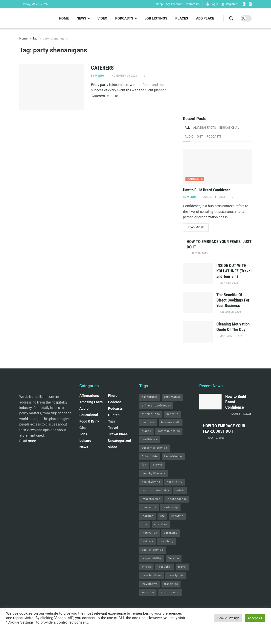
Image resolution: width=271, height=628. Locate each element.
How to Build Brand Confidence (206, 190)
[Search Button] (231, 18)
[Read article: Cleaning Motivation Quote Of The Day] (198, 332)
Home (64, 18)
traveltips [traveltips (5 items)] (171, 584)
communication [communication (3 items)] (169, 431)
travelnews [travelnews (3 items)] (150, 584)
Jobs (83, 434)
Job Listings (155, 18)
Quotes (113, 415)
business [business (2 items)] (148, 422)
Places (181, 18)
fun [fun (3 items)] (144, 464)
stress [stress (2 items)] (146, 566)
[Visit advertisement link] (217, 70)
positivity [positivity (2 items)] (166, 541)
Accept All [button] (255, 618)
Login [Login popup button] (212, 4)
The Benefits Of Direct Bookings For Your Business (232, 300)
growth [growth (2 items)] (158, 464)
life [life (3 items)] (162, 516)
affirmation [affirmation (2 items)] (172, 397)
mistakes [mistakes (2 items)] (161, 524)
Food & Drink (89, 421)
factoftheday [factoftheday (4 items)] (173, 456)
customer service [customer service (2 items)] (154, 447)
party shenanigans (55, 38)
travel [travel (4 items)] (182, 566)
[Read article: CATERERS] (51, 87)
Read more (198, 227)
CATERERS (102, 68)
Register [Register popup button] (229, 4)
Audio (189, 136)
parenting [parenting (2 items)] (171, 532)
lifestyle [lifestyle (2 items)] (177, 516)
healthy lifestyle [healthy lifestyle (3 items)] (153, 473)
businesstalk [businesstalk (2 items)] (170, 422)
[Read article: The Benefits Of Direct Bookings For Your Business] (198, 302)
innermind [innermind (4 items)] (149, 507)
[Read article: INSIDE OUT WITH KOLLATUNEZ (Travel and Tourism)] (198, 273)
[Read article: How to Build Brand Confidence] (217, 166)
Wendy (100, 75)
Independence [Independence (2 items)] (177, 499)
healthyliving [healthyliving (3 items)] (151, 482)
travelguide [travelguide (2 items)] (176, 575)
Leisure (85, 441)
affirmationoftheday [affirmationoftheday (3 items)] (156, 405)
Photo (112, 396)
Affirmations (89, 396)
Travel (113, 428)
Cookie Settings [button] (228, 618)
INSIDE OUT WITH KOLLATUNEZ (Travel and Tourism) (233, 271)
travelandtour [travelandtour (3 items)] (151, 575)
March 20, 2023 (230, 312)
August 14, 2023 (214, 197)
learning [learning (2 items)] (148, 516)
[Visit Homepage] (19, 18)
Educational (229, 127)
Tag (35, 38)
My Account (174, 4)
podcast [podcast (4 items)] (147, 541)
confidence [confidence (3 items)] (150, 439)
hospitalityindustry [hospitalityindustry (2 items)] (155, 490)
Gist (200, 136)
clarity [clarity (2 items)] (146, 431)
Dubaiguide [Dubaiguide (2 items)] (150, 456)
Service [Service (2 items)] (173, 558)
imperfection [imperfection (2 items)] (151, 499)
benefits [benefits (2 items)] (172, 414)
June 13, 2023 (229, 282)
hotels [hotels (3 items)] (180, 490)
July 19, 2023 (199, 253)
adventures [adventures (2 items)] (150, 397)
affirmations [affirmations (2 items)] (151, 414)
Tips (111, 421)
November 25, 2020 (124, 75)
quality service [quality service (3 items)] (152, 549)
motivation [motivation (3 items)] (149, 532)
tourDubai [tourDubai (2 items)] (165, 566)
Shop (159, 4)
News (81, 18)
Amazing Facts (204, 127)
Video (102, 18)
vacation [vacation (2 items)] (148, 592)
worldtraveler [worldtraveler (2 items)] (170, 592)
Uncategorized (119, 441)
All (187, 127)
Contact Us (192, 4)
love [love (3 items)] (145, 524)
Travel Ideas (118, 434)
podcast (114, 402)
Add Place (205, 18)
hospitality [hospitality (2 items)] (174, 482)
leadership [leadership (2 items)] (170, 507)
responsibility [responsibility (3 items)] (152, 558)
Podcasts (124, 18)
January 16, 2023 (231, 336)
